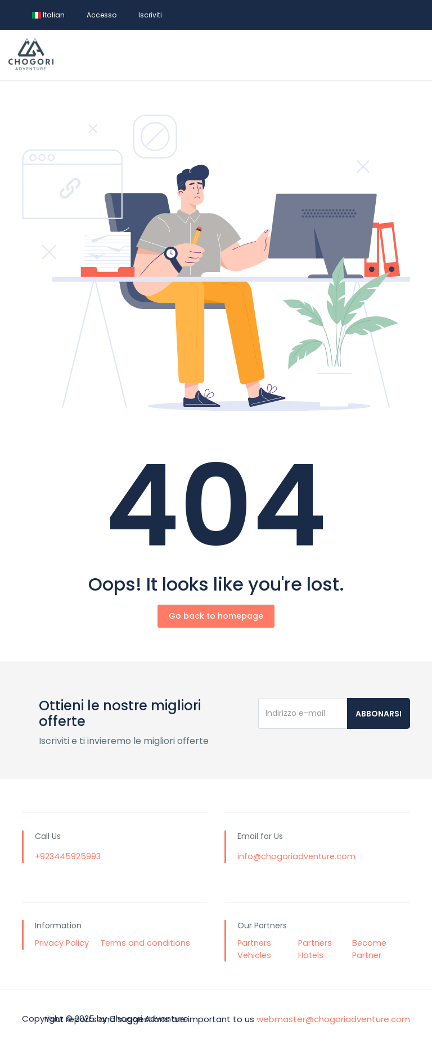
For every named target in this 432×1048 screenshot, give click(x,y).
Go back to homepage (216, 615)
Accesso (101, 15)
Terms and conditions (145, 943)
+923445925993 (68, 856)
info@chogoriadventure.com (296, 856)
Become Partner (369, 949)
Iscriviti (150, 15)
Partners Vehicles (254, 949)
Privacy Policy (62, 943)
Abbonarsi (379, 713)
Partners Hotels (315, 949)
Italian (48, 15)
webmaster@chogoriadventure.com (333, 1018)
